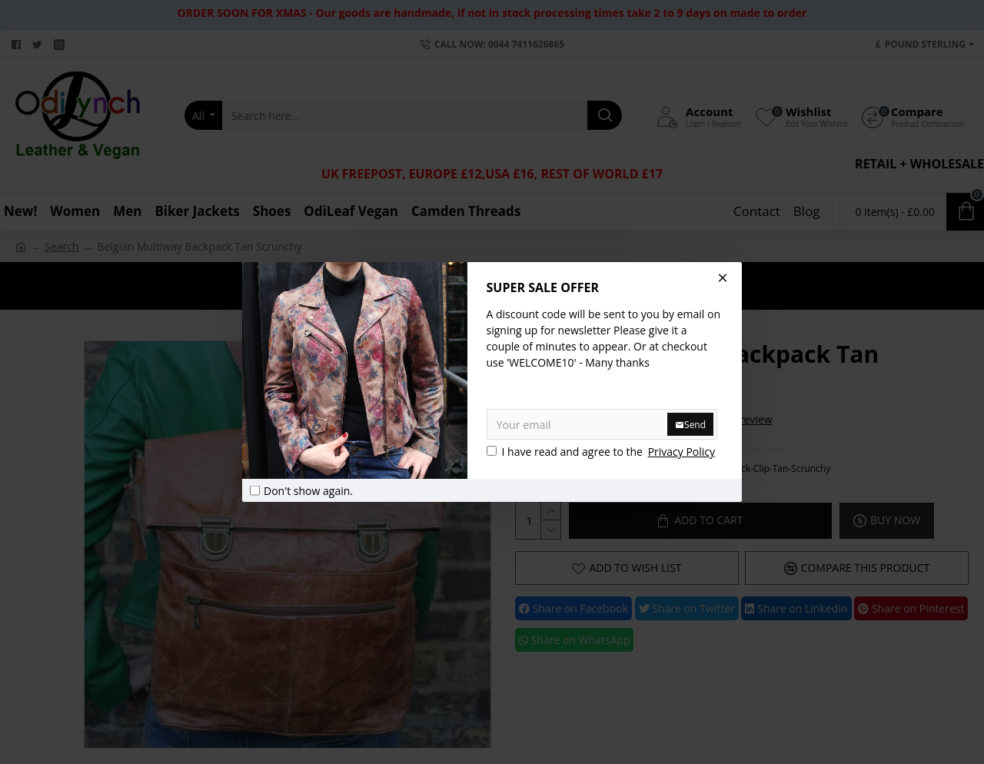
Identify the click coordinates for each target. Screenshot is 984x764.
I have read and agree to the (602, 451)
